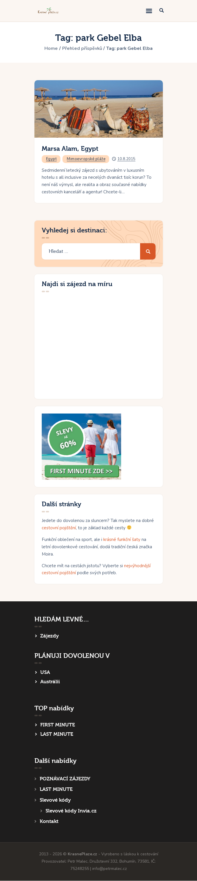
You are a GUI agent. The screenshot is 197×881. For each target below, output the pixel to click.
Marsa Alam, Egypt (70, 149)
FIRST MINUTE (57, 725)
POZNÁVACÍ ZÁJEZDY (65, 779)
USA (45, 672)
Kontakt (49, 821)
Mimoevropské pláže (86, 159)
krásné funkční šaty (121, 539)
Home (50, 49)
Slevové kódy (55, 800)
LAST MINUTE (56, 734)
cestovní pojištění (59, 528)
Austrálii (50, 681)
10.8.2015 (126, 159)
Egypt (51, 159)
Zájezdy (49, 636)
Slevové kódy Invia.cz (71, 811)
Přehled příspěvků (82, 49)
